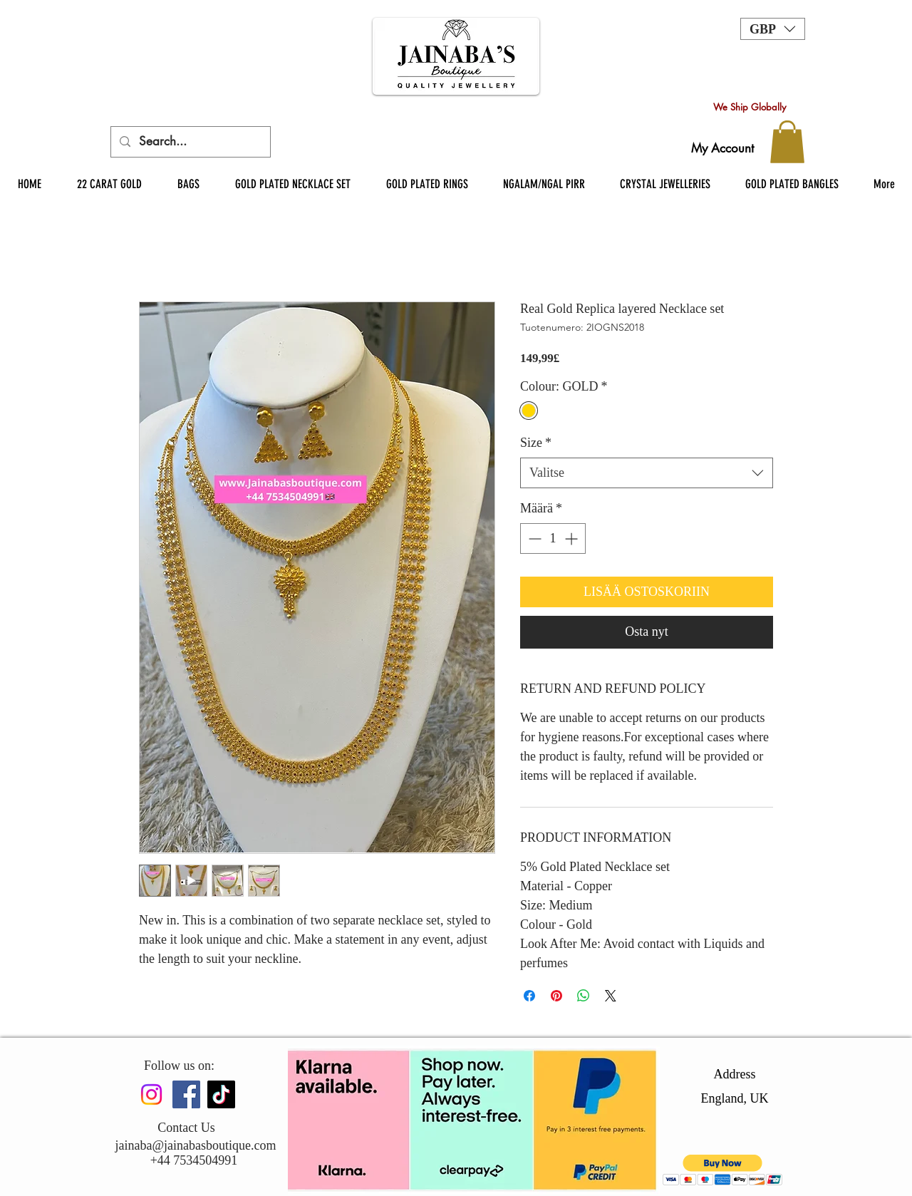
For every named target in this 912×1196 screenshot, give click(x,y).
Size (535, 442)
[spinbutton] (552, 538)
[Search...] (189, 142)
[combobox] (646, 473)
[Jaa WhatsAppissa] (583, 995)
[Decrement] (533, 538)
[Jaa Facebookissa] (529, 995)
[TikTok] (221, 1094)
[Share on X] (610, 995)
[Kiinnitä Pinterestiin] (556, 995)
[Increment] (572, 538)
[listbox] (772, 29)
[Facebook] (186, 1094)
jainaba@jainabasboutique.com (195, 1145)
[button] (772, 29)
